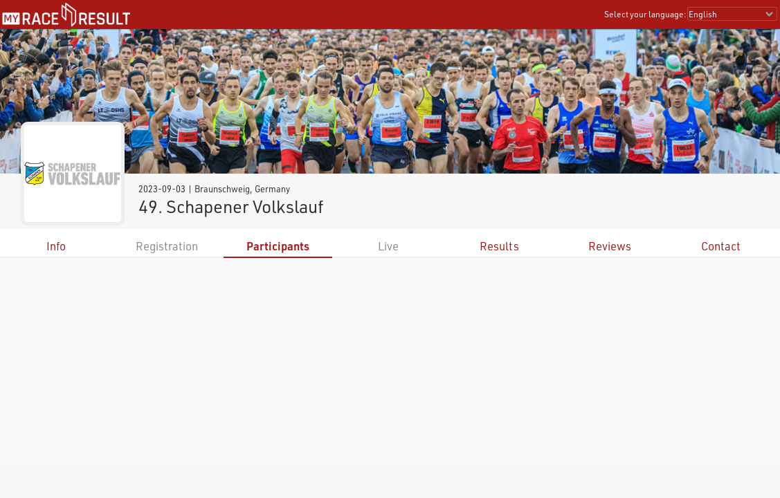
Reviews (609, 246)
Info (56, 246)
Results (499, 246)
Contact (721, 246)
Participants (277, 246)
